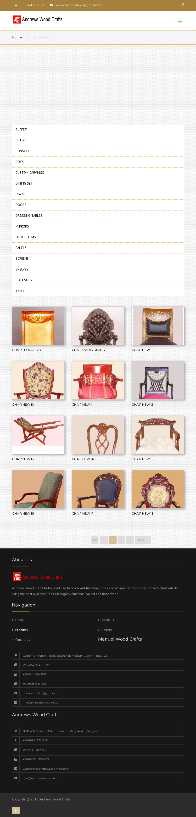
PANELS (21, 248)
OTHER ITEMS (26, 237)
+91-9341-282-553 (35, 750)
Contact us (22, 639)
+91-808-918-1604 (35, 683)
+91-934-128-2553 (35, 674)
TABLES (21, 291)
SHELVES (22, 269)
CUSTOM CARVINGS (30, 172)
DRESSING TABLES (29, 215)
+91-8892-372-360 (35, 740)
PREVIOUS (95, 540)
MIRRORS (22, 226)
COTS (20, 162)
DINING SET (24, 183)
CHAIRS (21, 140)
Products (21, 630)
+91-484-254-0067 (36, 665)
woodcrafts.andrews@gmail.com (79, 5)
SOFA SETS (24, 280)
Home (17, 37)
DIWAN (21, 194)
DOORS (21, 205)
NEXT (143, 540)
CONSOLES (24, 151)
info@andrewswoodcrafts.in (42, 778)
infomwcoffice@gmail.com (42, 693)
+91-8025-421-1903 (36, 759)
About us (107, 620)
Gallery (106, 630)
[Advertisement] (98, 83)
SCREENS (22, 258)
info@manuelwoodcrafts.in (42, 702)
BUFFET (21, 129)
